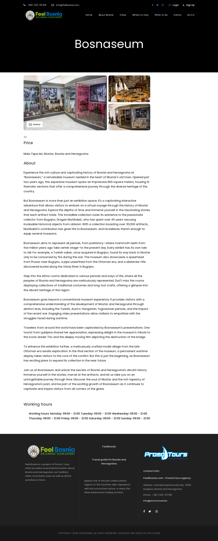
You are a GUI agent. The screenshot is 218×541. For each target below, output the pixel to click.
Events (177, 14)
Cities (123, 14)
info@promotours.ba (155, 500)
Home (89, 14)
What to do (161, 14)
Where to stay (140, 14)
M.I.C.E (191, 14)
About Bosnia (106, 14)
